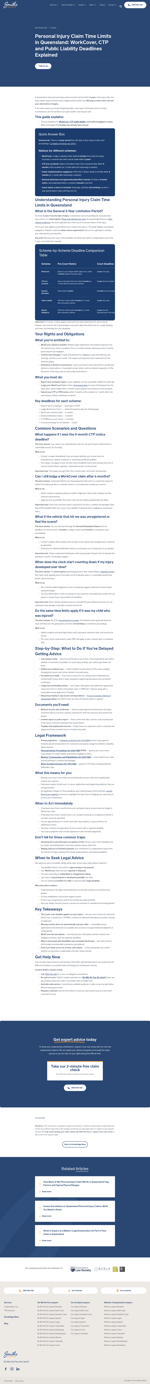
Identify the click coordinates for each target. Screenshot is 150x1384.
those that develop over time (74, 219)
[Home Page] (11, 5)
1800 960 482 (51, 974)
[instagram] (12, 1369)
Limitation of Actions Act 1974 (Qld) (74, 740)
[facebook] (6, 1369)
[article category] (53, 28)
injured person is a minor (69, 620)
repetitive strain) (107, 572)
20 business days (80, 385)
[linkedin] (18, 1369)
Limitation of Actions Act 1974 (62, 144)
